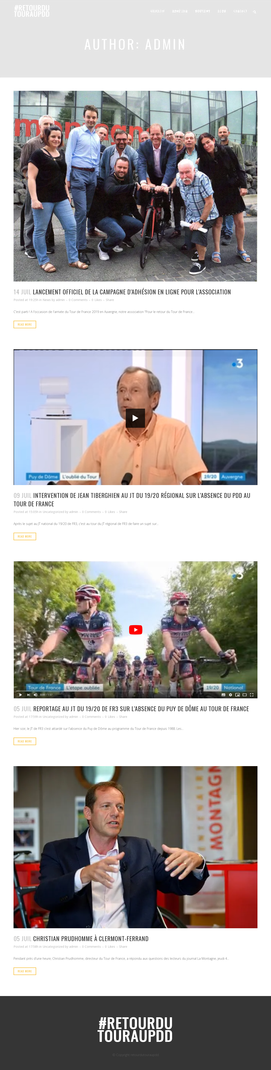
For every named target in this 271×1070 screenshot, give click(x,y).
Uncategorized (53, 512)
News (47, 300)
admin (60, 300)
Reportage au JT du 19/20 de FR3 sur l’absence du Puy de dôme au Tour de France (141, 708)
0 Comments (78, 300)
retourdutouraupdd (145, 1055)
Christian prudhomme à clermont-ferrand (91, 938)
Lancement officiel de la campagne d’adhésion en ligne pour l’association (132, 291)
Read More (25, 324)
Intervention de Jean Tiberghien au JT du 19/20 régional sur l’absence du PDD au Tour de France (132, 499)
